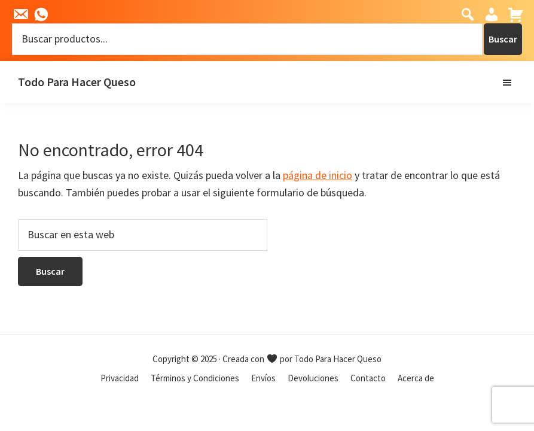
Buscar (503, 39)
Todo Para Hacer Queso (77, 81)
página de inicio (317, 175)
